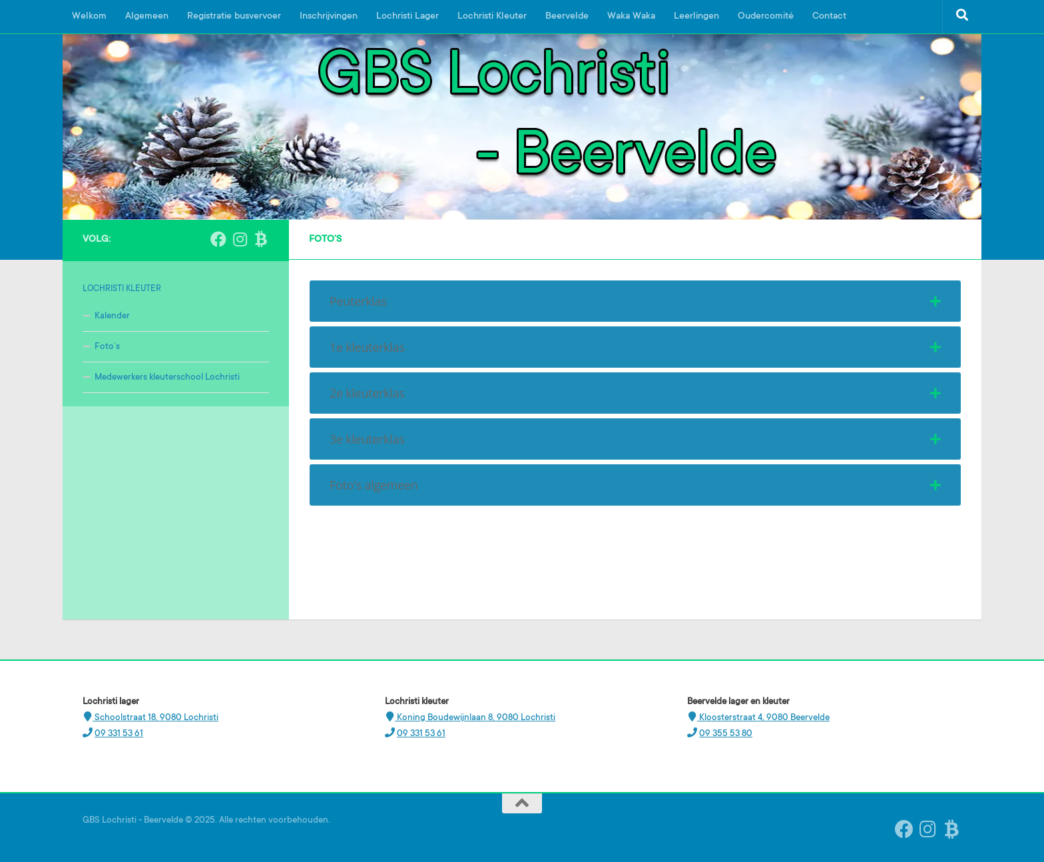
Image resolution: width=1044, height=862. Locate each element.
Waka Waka (631, 16)
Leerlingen (696, 16)
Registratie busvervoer (234, 16)
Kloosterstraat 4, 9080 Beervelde (763, 718)
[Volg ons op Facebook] (218, 239)
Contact (829, 16)
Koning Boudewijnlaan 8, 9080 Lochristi (475, 718)
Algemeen (146, 16)
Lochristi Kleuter (492, 16)
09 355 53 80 (725, 734)
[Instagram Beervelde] (240, 239)
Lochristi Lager (407, 16)
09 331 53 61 (119, 734)
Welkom (89, 16)
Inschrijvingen (329, 16)
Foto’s (107, 347)
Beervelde (567, 16)
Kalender (112, 316)
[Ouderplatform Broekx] (261, 239)
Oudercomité (766, 16)
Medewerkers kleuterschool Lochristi (167, 377)
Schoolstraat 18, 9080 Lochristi (155, 718)
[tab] (635, 301)
